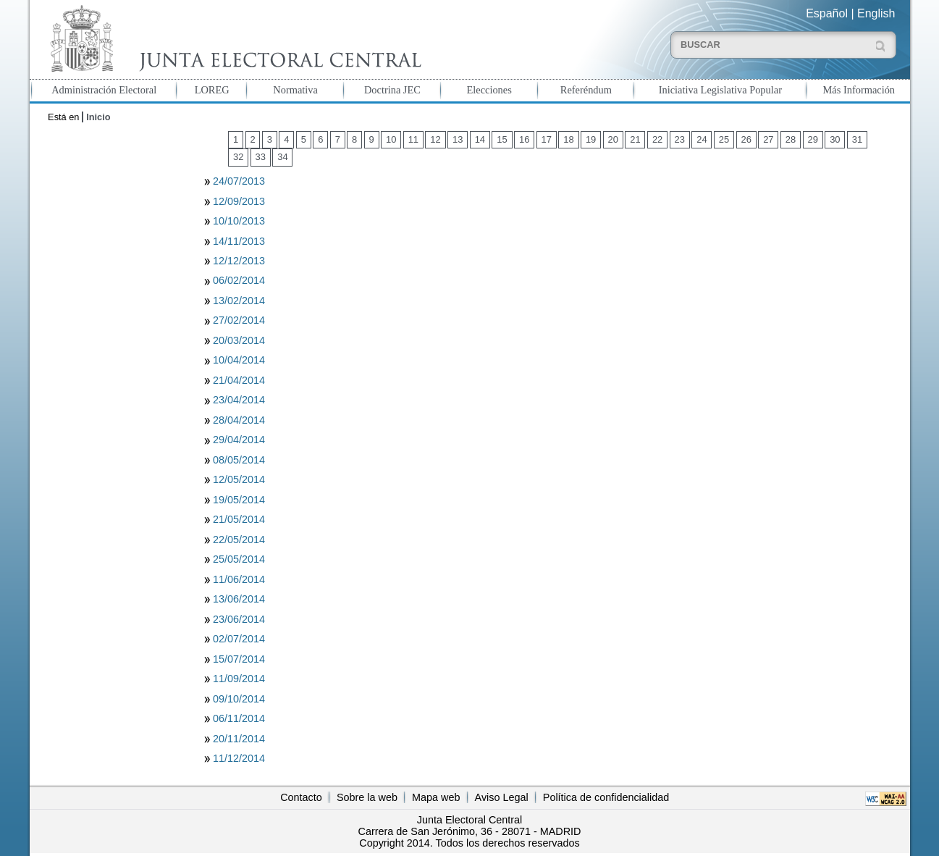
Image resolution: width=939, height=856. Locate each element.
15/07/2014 (239, 659)
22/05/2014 (239, 539)
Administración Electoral (103, 90)
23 (680, 139)
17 (547, 139)
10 (391, 139)
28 (791, 139)
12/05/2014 (239, 479)
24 (701, 139)
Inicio (98, 117)
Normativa (295, 90)
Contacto (301, 797)
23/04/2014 (239, 400)
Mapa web (436, 797)
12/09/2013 (239, 201)
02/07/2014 (239, 639)
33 (261, 156)
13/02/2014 (239, 300)
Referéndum (586, 90)
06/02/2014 (239, 280)
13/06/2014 (239, 599)
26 (746, 139)
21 (635, 139)
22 (657, 139)
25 (724, 139)
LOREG (212, 90)
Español (827, 13)
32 (238, 156)
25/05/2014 (239, 559)
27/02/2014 (239, 320)
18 (568, 139)
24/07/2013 (239, 181)
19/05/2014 (239, 499)
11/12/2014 (239, 758)
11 (413, 139)
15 (502, 139)
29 (812, 139)
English (876, 13)
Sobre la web (367, 797)
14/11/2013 (239, 241)
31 (857, 139)
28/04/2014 (239, 420)
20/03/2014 (239, 340)
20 (613, 139)
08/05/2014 (239, 460)
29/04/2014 (239, 439)
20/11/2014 (239, 738)
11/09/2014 (239, 678)
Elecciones (488, 90)
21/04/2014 (239, 380)
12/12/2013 (239, 261)
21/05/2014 (239, 519)
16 (524, 139)
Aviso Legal (502, 797)
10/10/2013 (239, 221)
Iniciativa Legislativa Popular (720, 90)
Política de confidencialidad (606, 797)
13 (457, 139)
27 (768, 139)
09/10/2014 (239, 699)
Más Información (859, 90)
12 (435, 139)
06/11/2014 (239, 718)
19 (591, 139)
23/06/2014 (239, 619)
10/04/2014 (239, 360)
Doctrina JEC (392, 90)
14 (480, 139)
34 (282, 156)
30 (835, 139)
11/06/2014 (239, 579)
